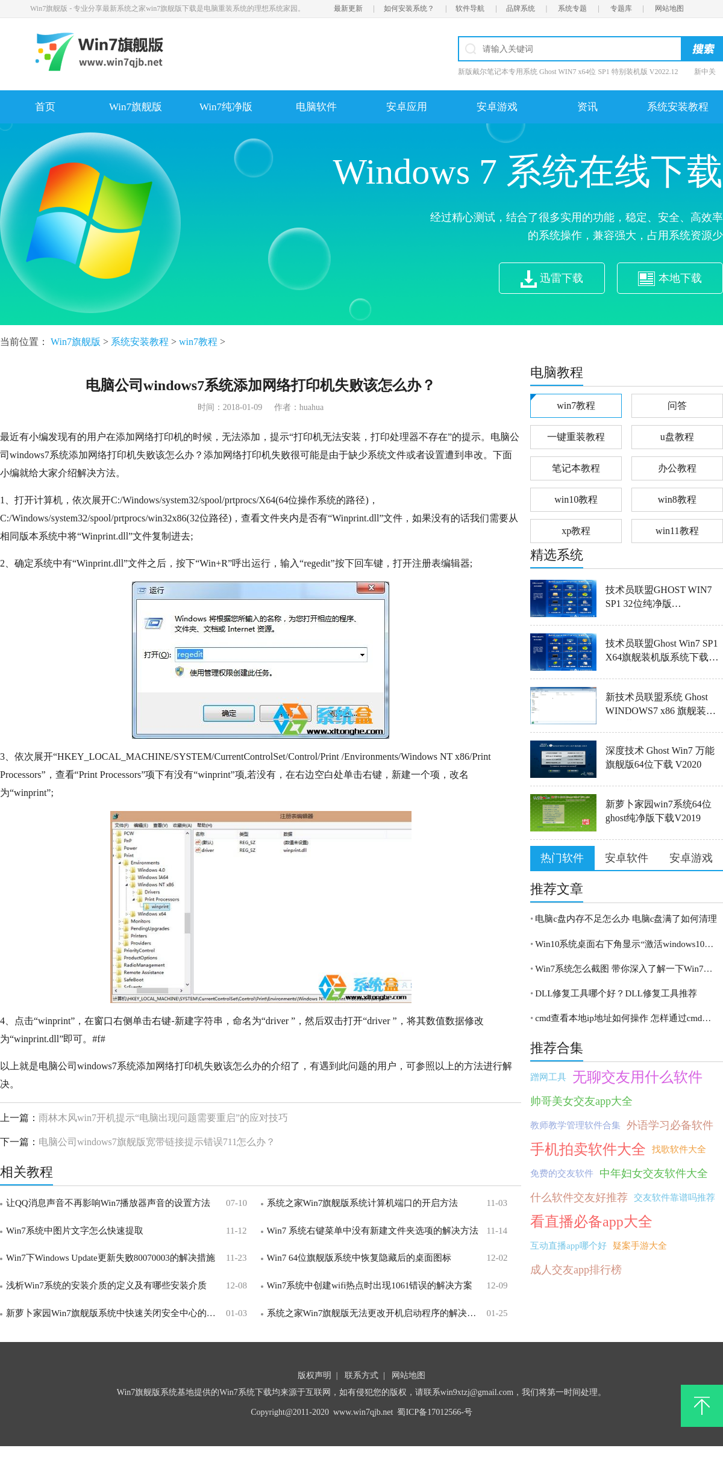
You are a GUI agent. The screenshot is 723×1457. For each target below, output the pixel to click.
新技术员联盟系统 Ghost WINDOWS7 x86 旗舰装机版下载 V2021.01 (661, 706)
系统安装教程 (678, 107)
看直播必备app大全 (591, 1221)
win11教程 (677, 531)
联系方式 (361, 1375)
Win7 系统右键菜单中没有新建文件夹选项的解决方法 (372, 1230)
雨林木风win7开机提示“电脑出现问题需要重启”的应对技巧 (163, 1118)
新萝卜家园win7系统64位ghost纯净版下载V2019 (659, 811)
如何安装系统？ (409, 8)
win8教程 (677, 499)
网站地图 (669, 8)
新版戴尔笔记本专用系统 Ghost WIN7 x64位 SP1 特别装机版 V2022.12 (568, 71)
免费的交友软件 (561, 1173)
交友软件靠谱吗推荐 (674, 1197)
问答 (677, 405)
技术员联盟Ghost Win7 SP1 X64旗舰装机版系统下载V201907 (662, 652)
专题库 (621, 8)
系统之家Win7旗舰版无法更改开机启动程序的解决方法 (375, 1313)
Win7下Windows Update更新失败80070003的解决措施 (110, 1258)
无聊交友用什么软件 (637, 1077)
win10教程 (576, 499)
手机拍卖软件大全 (588, 1149)
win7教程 (198, 342)
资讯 (587, 107)
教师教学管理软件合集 (575, 1125)
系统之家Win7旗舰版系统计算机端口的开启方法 (363, 1203)
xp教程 (576, 531)
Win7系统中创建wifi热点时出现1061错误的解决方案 (370, 1285)
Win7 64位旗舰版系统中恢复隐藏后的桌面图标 (359, 1258)
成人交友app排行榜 (576, 1270)
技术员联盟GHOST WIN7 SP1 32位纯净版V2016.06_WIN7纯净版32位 (663, 599)
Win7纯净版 (225, 107)
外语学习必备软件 (670, 1125)
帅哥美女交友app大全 (581, 1101)
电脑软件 (316, 107)
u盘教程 (677, 437)
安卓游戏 (497, 107)
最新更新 (348, 8)
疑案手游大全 (640, 1245)
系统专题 (572, 8)
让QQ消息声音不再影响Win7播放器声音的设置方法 (108, 1203)
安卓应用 (406, 107)
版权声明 (314, 1375)
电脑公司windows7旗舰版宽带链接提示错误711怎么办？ (157, 1142)
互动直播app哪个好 (568, 1245)
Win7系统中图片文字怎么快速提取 (74, 1230)
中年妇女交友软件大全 (653, 1173)
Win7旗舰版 (135, 107)
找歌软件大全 (679, 1149)
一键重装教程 (576, 437)
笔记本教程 (576, 468)
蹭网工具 (548, 1077)
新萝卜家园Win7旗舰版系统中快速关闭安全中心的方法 (114, 1313)
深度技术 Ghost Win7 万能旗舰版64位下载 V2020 (660, 757)
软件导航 (469, 8)
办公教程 (677, 468)
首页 (45, 107)
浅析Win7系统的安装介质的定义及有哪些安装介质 (106, 1285)
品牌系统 (520, 8)
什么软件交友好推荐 (579, 1197)
